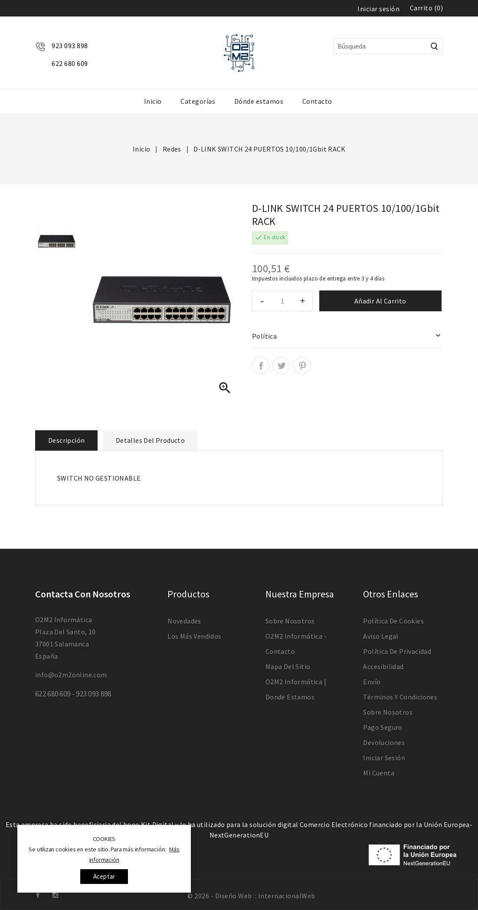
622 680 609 (70, 63)
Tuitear (281, 365)
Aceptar (104, 876)
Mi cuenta (378, 772)
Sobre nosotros (290, 621)
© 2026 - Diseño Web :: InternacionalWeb (251, 895)
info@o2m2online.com (71, 674)
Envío (371, 681)
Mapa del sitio (288, 666)
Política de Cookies (393, 621)
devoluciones (384, 742)
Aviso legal (380, 636)
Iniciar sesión (384, 757)
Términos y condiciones (400, 696)
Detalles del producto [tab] (150, 440)
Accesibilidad (383, 666)
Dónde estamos (259, 101)
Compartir (260, 365)
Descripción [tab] (66, 440)
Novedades (184, 621)
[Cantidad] (282, 301)
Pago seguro (382, 727)
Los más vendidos (194, 636)
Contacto (317, 101)
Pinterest (302, 365)
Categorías (197, 101)
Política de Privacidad (397, 651)
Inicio (153, 101)
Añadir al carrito (380, 301)
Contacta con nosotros (82, 594)
